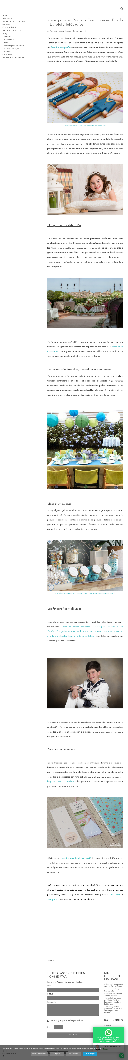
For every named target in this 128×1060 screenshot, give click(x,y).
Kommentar (51, 1002)
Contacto (7, 55)
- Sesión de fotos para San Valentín (113, 990)
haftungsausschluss (75, 1021)
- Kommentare (77, 31)
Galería (6, 25)
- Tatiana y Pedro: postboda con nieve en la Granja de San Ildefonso (113, 1010)
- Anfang (107, 1025)
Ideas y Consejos (11, 49)
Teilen (51, 960)
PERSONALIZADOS (13, 58)
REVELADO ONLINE (13, 21)
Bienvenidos (9, 40)
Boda (6, 43)
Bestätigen (90, 1054)
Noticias (7, 52)
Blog (4, 33)
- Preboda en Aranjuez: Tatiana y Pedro (113, 995)
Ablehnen (73, 1054)
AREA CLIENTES (11, 30)
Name (49, 986)
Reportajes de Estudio (14, 46)
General (7, 37)
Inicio (5, 15)
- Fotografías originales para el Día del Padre (113, 985)
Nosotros (7, 18)
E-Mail (50, 994)
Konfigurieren (57, 1054)
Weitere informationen (39, 1054)
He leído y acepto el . (66, 1021)
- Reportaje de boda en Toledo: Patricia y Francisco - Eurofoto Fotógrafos (112, 1001)
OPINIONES (9, 27)
